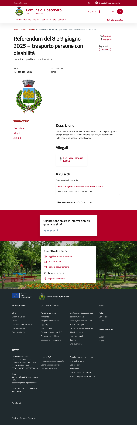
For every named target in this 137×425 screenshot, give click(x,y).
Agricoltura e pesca (48, 312)
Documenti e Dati (19, 332)
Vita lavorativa (76, 343)
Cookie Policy (75, 364)
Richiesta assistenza (49, 368)
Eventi (101, 340)
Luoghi (101, 336)
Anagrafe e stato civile (50, 320)
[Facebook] (98, 11)
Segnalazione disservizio (50, 364)
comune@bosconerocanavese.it (25, 376)
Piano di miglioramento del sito (82, 376)
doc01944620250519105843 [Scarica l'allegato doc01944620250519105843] (73, 159)
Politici (14, 320)
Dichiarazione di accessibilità (81, 372)
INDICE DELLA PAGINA (30, 121)
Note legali (74, 368)
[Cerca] (120, 11)
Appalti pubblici (47, 324)
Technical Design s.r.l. (28, 418)
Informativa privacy (77, 360)
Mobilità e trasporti (77, 324)
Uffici (14, 312)
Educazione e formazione (51, 339)
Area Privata (17, 403)
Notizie (101, 312)
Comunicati (103, 316)
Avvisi (101, 320)
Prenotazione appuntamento (52, 360)
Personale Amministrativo (22, 324)
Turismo (73, 339)
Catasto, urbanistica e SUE (51, 332)
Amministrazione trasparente (81, 357)
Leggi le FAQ (46, 357)
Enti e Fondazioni (19, 328)
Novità (36, 19)
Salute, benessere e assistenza (82, 328)
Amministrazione (23, 19)
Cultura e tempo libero (50, 336)
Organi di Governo (19, 316)
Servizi (45, 19)
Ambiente (45, 316)
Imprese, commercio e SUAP (81, 320)
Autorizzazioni (46, 328)
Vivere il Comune (58, 19)
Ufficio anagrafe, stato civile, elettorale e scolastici (81, 186)
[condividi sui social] (105, 36)
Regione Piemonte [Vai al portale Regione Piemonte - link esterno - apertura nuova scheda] (20, 3)
